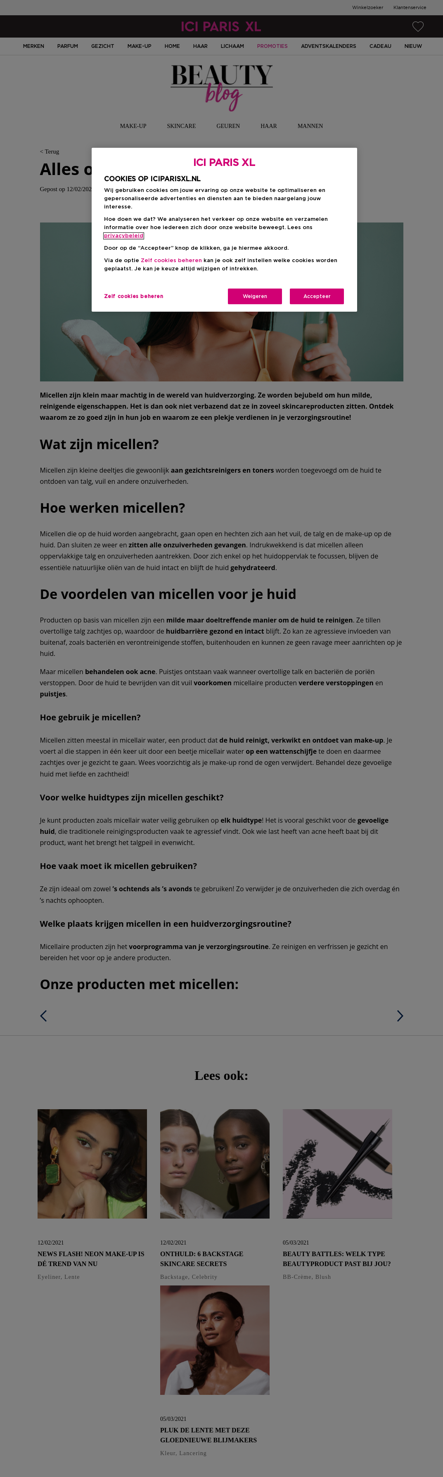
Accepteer (317, 296)
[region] (225, 230)
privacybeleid (123, 236)
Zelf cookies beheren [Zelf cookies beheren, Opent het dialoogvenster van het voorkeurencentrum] (133, 296)
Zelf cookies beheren (171, 260)
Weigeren (255, 296)
